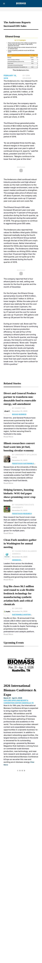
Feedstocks (17, 463)
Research (27, 513)
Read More (8, 437)
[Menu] (4, 3)
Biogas (15, 414)
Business (22, 414)
